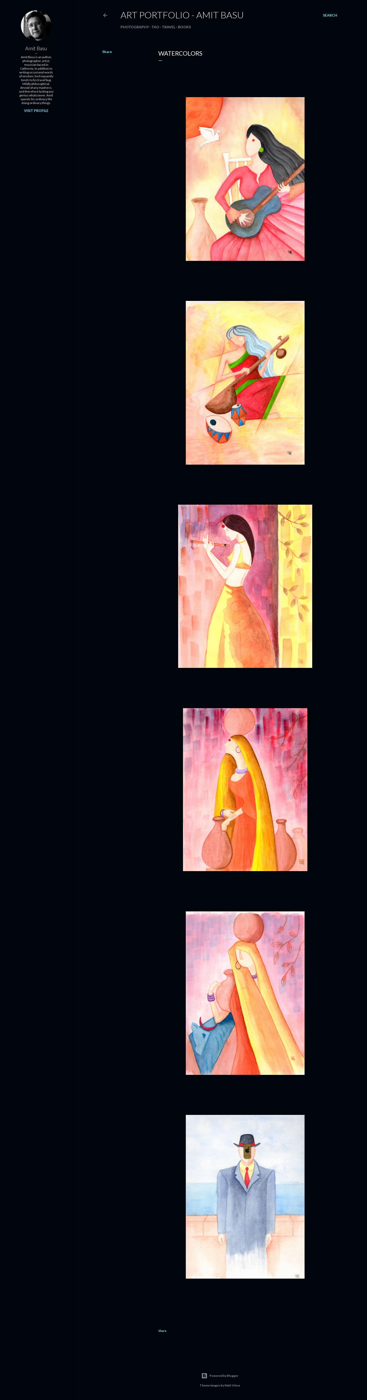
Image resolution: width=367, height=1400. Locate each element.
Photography (135, 27)
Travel (168, 27)
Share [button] (107, 51)
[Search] (330, 15)
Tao (155, 27)
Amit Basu (36, 48)
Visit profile (36, 110)
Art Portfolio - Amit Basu (182, 14)
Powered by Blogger (219, 1376)
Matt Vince (232, 1385)
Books (184, 27)
